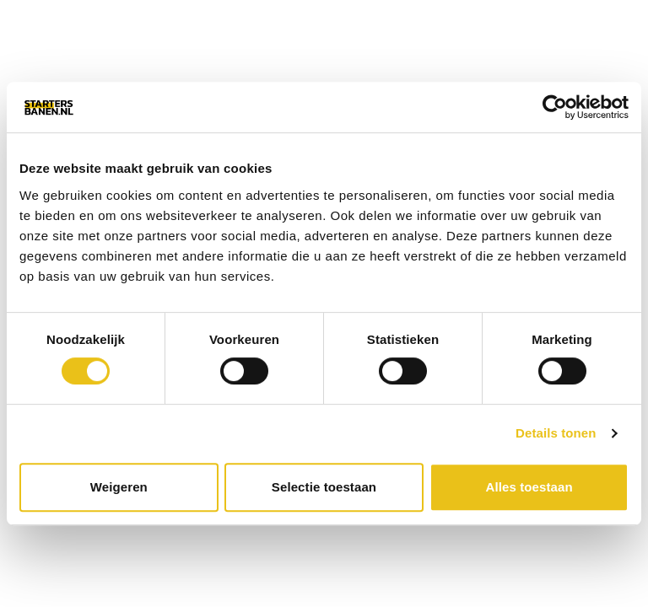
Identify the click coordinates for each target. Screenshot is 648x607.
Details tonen (556, 433)
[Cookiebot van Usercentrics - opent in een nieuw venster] (555, 107)
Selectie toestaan (324, 487)
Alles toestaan (529, 487)
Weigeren (119, 487)
